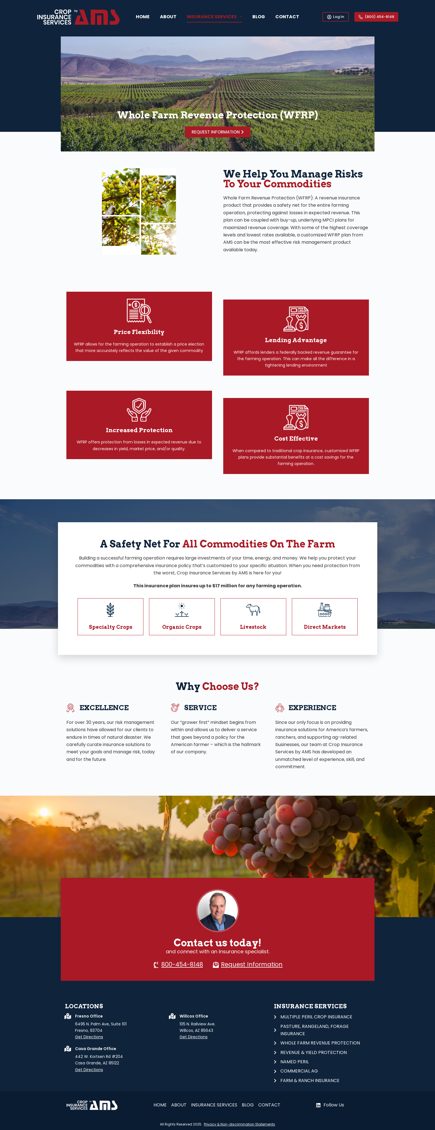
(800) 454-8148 (376, 16)
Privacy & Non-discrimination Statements (239, 1124)
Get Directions (89, 1037)
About (168, 16)
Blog (258, 16)
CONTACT (287, 16)
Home (143, 16)
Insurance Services (215, 16)
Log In (335, 16)
